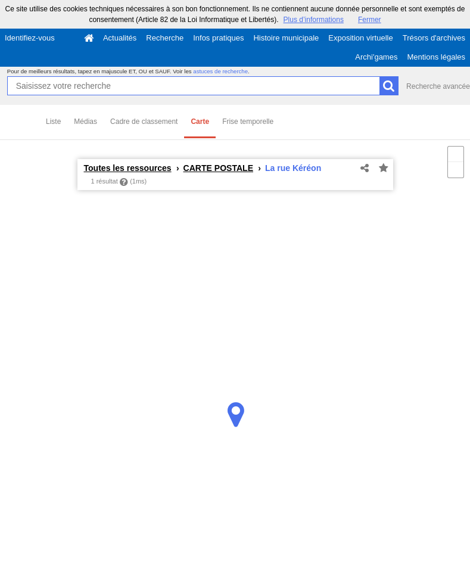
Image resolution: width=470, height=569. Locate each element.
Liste (53, 121)
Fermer (369, 19)
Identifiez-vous (30, 37)
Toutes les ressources (128, 168)
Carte (200, 121)
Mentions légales (436, 56)
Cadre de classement (144, 121)
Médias (85, 121)
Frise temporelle (247, 121)
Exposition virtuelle (360, 37)
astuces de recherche (220, 71)
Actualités (119, 37)
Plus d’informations (314, 19)
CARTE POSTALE (218, 168)
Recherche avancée (438, 86)
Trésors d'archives (434, 37)
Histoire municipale (286, 37)
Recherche (164, 37)
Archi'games (376, 56)
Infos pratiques (218, 37)
